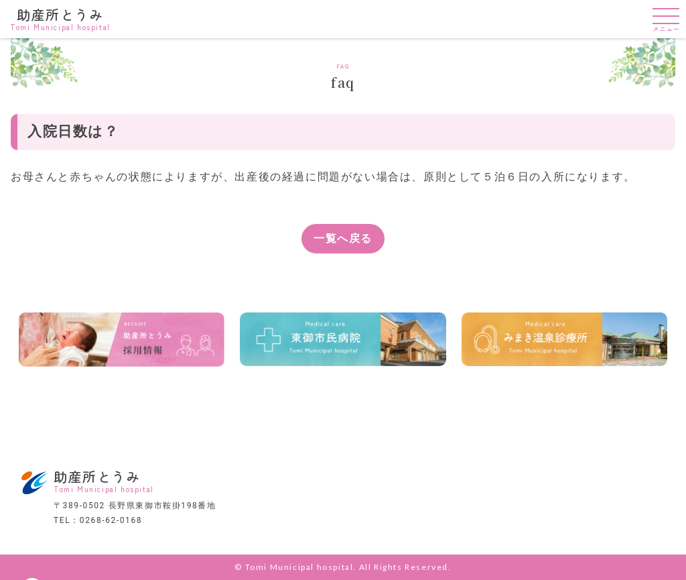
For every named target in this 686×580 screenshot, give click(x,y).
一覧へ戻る (343, 238)
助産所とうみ (60, 18)
